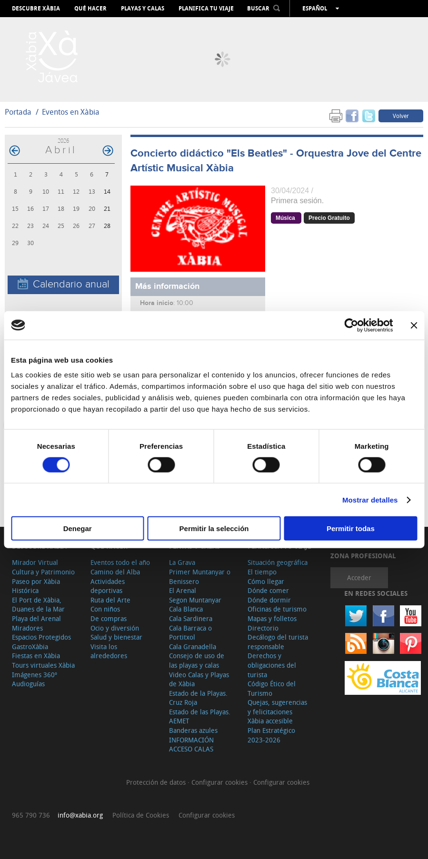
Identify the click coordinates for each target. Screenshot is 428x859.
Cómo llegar (266, 581)
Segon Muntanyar (195, 599)
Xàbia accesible (270, 720)
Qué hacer (90, 8)
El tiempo (262, 571)
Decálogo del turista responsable (278, 641)
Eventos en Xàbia (71, 112)
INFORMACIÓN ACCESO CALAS (191, 744)
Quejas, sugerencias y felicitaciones (277, 707)
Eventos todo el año (120, 562)
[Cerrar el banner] (413, 325)
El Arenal (182, 590)
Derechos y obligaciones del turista (272, 665)
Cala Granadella (192, 646)
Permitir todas (351, 528)
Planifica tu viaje (206, 8)
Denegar (77, 528)
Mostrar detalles (370, 499)
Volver (401, 115)
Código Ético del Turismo (272, 688)
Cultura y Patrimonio (43, 571)
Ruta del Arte (110, 599)
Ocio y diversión (114, 627)
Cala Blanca (186, 608)
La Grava (182, 562)
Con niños (105, 608)
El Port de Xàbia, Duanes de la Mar (38, 604)
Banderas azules (193, 730)
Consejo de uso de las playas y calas (196, 660)
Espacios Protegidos (41, 637)
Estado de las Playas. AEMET (199, 716)
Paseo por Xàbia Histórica (36, 586)
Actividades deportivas (107, 586)
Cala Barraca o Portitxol (190, 632)
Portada (18, 112)
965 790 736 (31, 815)
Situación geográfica (278, 562)
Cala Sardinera (190, 618)
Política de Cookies (140, 815)
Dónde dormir (269, 599)
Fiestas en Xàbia (36, 655)
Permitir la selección (214, 528)
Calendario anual (63, 284)
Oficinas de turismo (277, 608)
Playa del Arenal (36, 618)
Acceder (359, 577)
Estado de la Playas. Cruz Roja (198, 698)
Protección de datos (157, 782)
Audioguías (28, 683)
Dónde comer (268, 590)
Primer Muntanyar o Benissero (199, 576)
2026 (63, 140)
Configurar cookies (220, 782)
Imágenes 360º (34, 674)
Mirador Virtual (35, 562)
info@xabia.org (80, 815)
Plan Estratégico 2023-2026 (271, 735)
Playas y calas (142, 8)
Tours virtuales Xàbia (43, 665)
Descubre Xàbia (36, 8)
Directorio (263, 627)
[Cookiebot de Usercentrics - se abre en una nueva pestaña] (351, 325)
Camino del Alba (115, 571)
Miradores (27, 627)
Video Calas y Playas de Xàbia (199, 679)
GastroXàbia (30, 646)
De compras (108, 618)
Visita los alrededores (108, 651)
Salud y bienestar (116, 637)
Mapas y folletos (272, 618)
